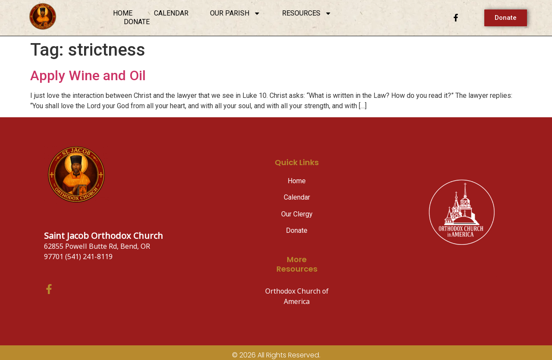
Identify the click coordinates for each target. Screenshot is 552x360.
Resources (307, 13)
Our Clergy (297, 214)
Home (122, 13)
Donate (137, 22)
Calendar (171, 13)
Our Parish (235, 13)
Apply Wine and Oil (88, 75)
